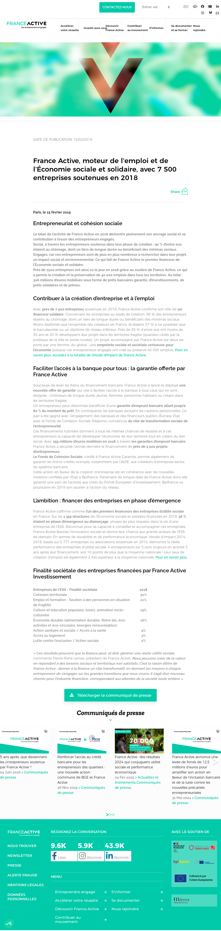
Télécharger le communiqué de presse (110, 689)
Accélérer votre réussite (65, 28)
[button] (216, 756)
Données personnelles (21, 891)
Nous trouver (21, 840)
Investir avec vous (92, 28)
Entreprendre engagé (76, 886)
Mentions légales (25, 879)
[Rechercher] (169, 7)
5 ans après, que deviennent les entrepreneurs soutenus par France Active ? (23, 756)
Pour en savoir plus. (171, 552)
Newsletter (19, 850)
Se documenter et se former (181, 28)
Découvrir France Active (112, 28)
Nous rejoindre (200, 28)
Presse (14, 859)
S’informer (155, 28)
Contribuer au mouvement (136, 28)
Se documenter (126, 895)
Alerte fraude (22, 869)
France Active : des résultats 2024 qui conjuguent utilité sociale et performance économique (137, 759)
